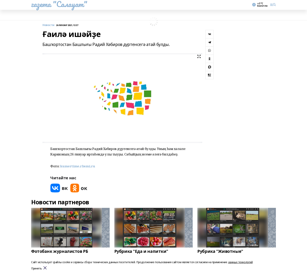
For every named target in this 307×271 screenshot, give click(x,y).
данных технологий (240, 262)
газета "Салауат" (59, 4)
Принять (36, 268)
